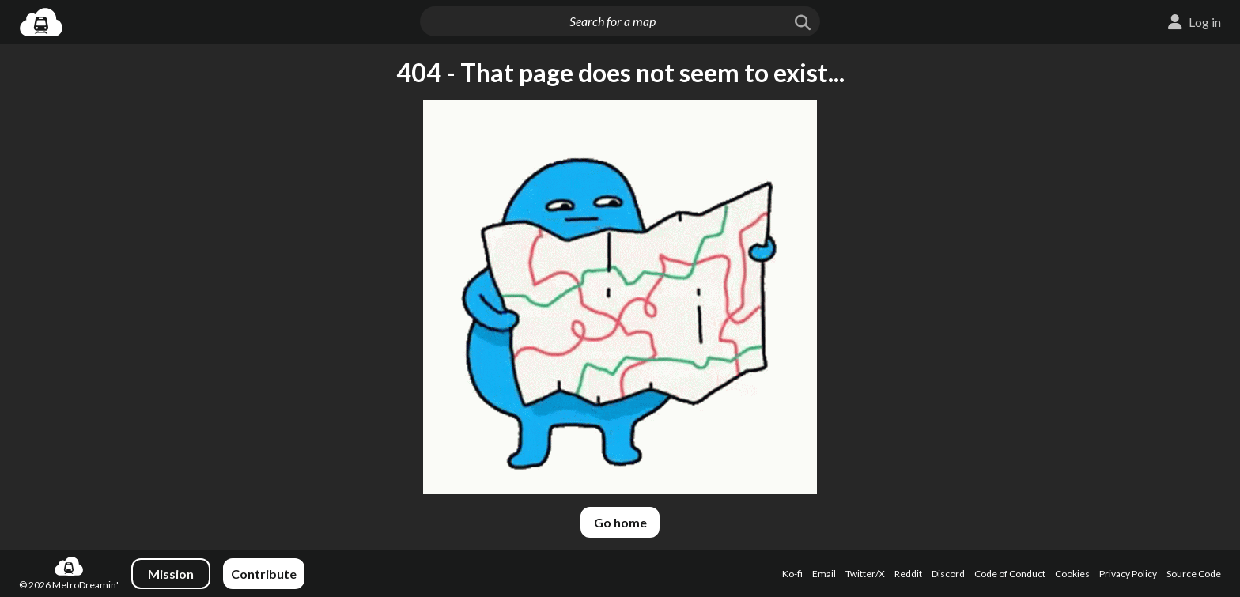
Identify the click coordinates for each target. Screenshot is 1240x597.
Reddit (908, 574)
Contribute (264, 573)
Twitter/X (865, 574)
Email (824, 574)
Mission (171, 573)
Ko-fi (792, 574)
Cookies (1072, 574)
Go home (620, 522)
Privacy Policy (1128, 574)
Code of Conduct (1009, 574)
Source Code (1193, 574)
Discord (948, 574)
